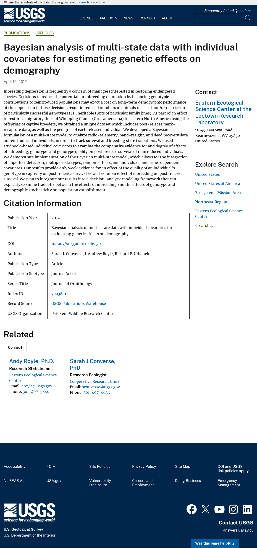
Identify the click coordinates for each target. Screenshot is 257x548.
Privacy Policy (144, 467)
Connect (147, 18)
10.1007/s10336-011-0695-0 (76, 244)
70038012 (59, 294)
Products (108, 18)
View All (204, 226)
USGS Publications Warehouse (78, 303)
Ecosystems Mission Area (218, 192)
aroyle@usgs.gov (36, 386)
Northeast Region (211, 202)
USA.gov (54, 481)
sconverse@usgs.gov (101, 387)
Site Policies (99, 467)
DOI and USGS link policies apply (233, 469)
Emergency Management (229, 483)
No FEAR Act (15, 481)
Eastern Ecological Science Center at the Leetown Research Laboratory (223, 112)
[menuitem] (86, 15)
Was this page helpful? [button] (215, 543)
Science (86, 18)
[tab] (15, 347)
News (128, 18)
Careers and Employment (143, 483)
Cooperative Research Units (95, 381)
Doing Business (188, 481)
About (167, 18)
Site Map (182, 467)
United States (207, 174)
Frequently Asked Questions (228, 11)
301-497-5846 (36, 391)
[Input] (223, 18)
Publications (17, 33)
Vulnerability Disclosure (100, 483)
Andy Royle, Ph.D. (31, 361)
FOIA (51, 467)
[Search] (248, 18)
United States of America (217, 183)
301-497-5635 (97, 392)
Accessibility (15, 467)
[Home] (24, 22)
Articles (45, 33)
